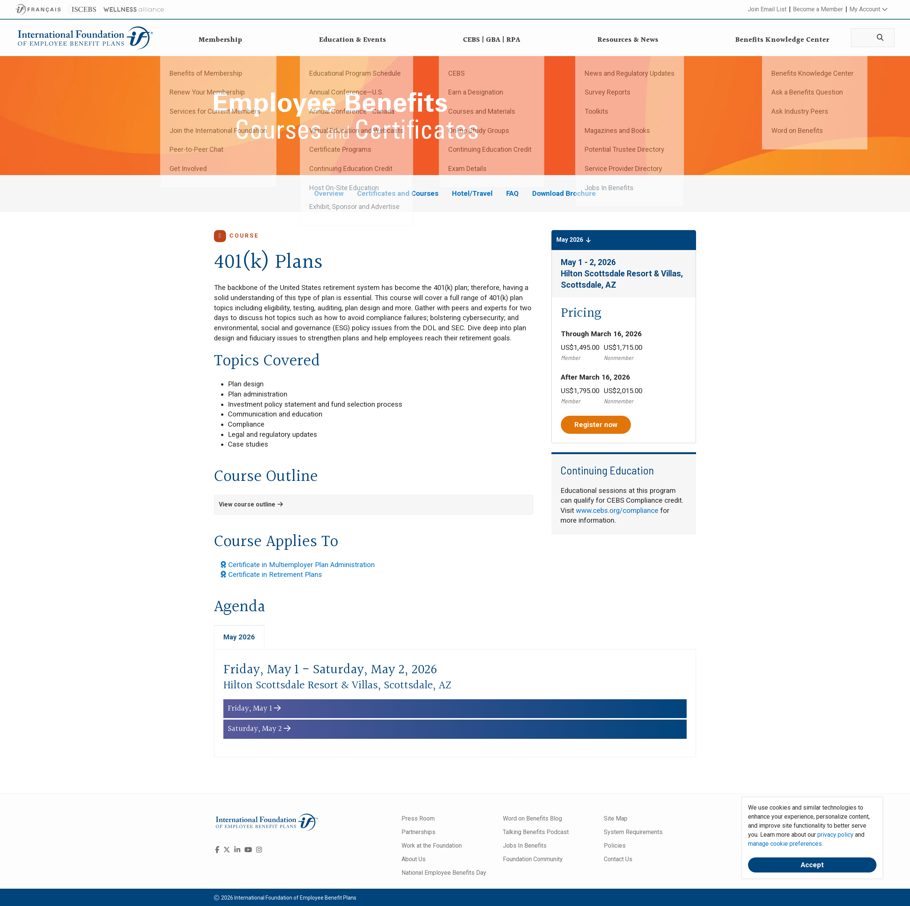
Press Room (418, 820)
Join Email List (767, 9)
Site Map (616, 820)
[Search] (878, 37)
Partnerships (418, 833)
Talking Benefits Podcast (536, 833)
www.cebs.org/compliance (617, 510)
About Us (414, 860)
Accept (812, 865)
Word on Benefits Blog (532, 820)
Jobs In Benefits (525, 847)
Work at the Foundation (432, 847)
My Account (868, 9)
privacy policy (835, 834)
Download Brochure (564, 193)
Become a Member (818, 9)
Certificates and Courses (397, 193)
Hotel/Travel (472, 193)
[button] (373, 505)
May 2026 (239, 639)
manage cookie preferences (785, 843)
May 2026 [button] (573, 239)
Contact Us (618, 860)
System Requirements (633, 833)
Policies (615, 847)
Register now (595, 425)
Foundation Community (533, 860)
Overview (329, 193)
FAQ (512, 193)
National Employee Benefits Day (444, 874)
